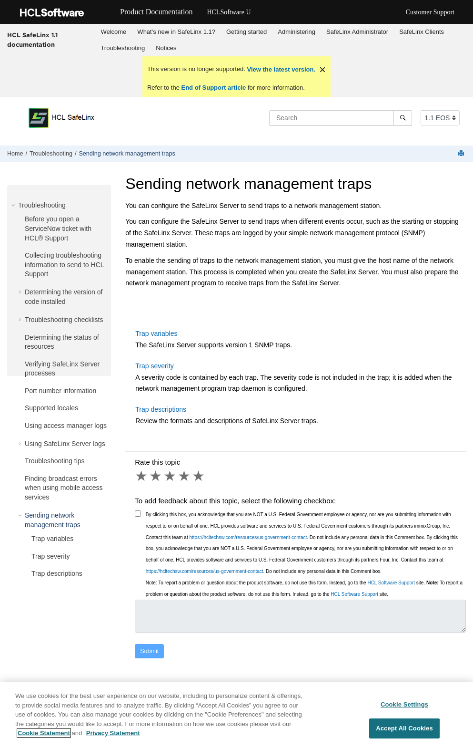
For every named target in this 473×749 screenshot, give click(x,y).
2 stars (156, 476)
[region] (236, 715)
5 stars (199, 476)
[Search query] (340, 117)
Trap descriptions (56, 573)
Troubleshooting (123, 48)
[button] (14, 205)
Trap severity (50, 556)
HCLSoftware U (229, 12)
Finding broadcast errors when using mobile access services (63, 488)
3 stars (170, 476)
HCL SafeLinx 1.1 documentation (32, 39)
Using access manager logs (66, 425)
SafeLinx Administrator (357, 31)
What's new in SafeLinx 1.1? (176, 31)
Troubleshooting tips (55, 461)
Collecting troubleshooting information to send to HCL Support (64, 264)
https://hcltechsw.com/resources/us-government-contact (248, 537)
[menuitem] (113, 32)
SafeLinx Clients (421, 31)
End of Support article (214, 87)
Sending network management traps (127, 153)
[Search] (402, 117)
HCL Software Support (391, 582)
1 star (142, 476)
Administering (296, 31)
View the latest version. (280, 69)
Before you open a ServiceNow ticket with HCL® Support (58, 228)
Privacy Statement (113, 733)
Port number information (60, 391)
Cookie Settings (404, 704)
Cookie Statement (44, 733)
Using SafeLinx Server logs (65, 443)
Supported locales (51, 408)
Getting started (246, 31)
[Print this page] (462, 154)
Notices (166, 48)
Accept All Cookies (404, 728)
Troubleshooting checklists (64, 319)
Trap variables (52, 538)
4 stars (185, 476)
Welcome (113, 31)
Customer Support (430, 12)
